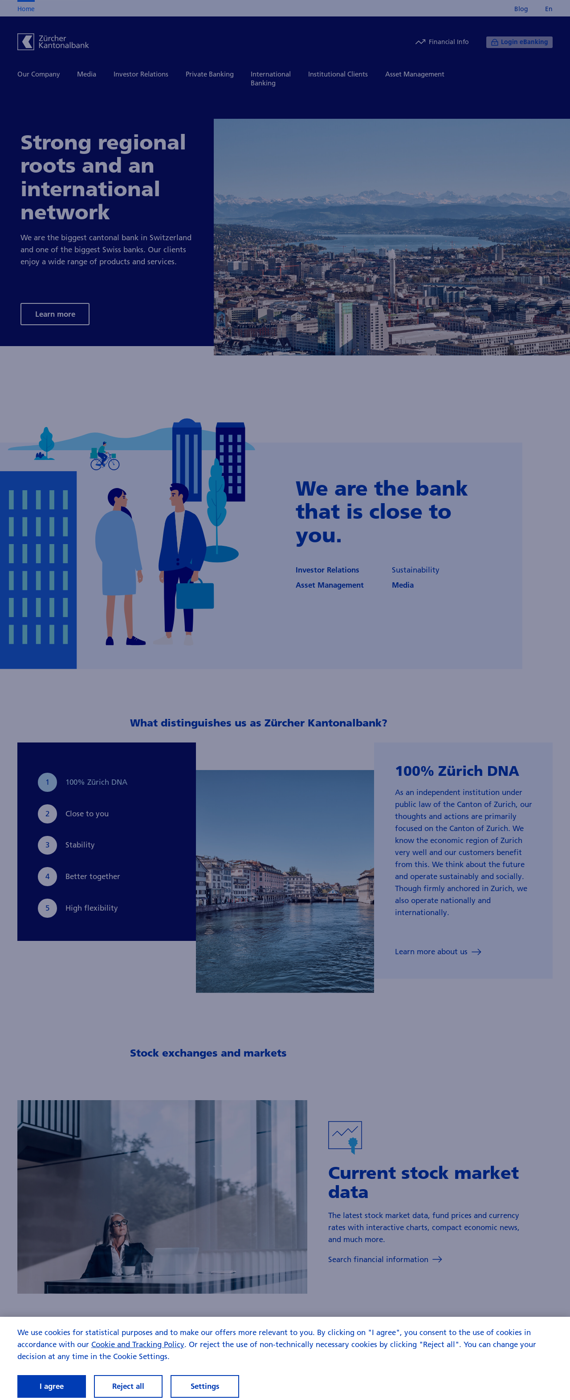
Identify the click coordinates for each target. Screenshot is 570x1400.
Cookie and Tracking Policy (137, 1350)
